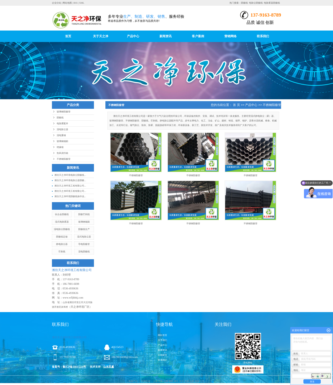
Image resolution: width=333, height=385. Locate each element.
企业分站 (56, 3)
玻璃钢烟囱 (62, 141)
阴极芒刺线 (84, 214)
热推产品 (133, 381)
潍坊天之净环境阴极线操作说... (70, 196)
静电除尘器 (62, 244)
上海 (155, 381)
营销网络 (230, 36)
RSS (76, 3)
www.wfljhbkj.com (73, 297)
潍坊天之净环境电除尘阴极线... (70, 175)
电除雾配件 (62, 123)
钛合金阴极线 (62, 214)
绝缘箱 (60, 147)
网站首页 (162, 335)
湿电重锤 (61, 135)
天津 (186, 381)
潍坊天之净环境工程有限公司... (70, 185)
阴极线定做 (62, 236)
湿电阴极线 (84, 251)
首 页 (236, 105)
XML (81, 3)
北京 (197, 381)
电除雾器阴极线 (272, 3)
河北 (181, 381)
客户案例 (198, 36)
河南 (160, 381)
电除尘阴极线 (256, 3)
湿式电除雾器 (62, 221)
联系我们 (263, 36)
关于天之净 (100, 36)
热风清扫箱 (62, 153)
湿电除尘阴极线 (62, 229)
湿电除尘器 (62, 129)
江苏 (202, 381)
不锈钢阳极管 (63, 159)
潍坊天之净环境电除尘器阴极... (70, 180)
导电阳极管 (84, 244)
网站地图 (67, 3)
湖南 (171, 381)
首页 (68, 36)
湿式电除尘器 (84, 236)
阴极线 (244, 3)
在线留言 (162, 355)
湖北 (176, 381)
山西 (165, 381)
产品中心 (133, 36)
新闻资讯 (165, 36)
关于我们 (162, 340)
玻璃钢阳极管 (63, 111)
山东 (191, 381)
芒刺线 (61, 251)
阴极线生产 (84, 229)
